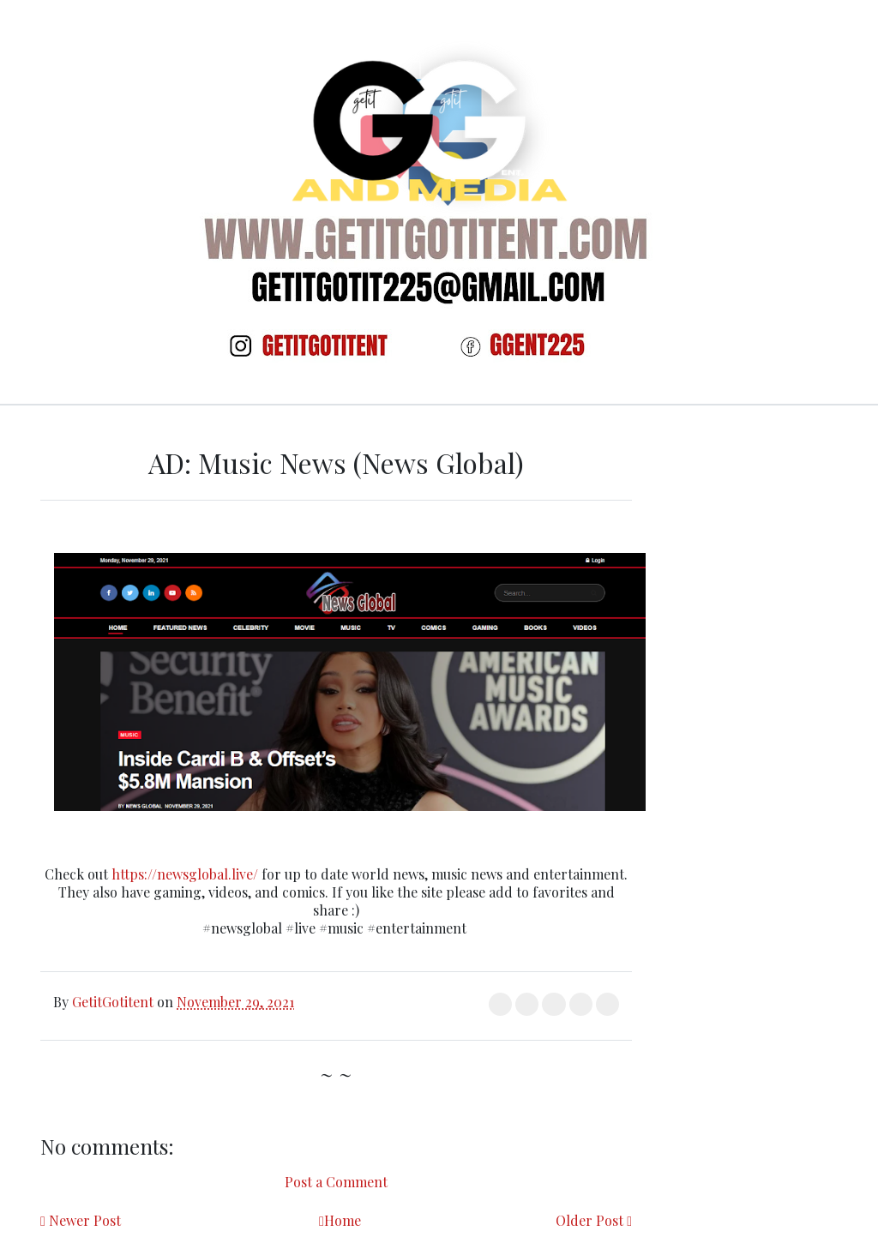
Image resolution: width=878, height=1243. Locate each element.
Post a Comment (336, 1182)
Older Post (589, 1220)
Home (342, 1220)
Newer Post (85, 1220)
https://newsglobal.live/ (184, 874)
